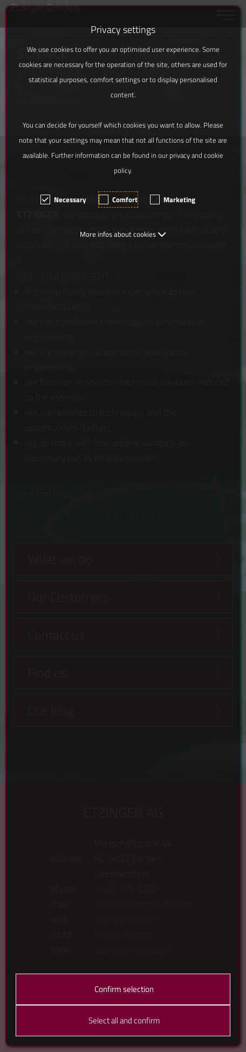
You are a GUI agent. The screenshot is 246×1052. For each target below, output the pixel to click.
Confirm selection (124, 989)
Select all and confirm (124, 1020)
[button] (123, 234)
